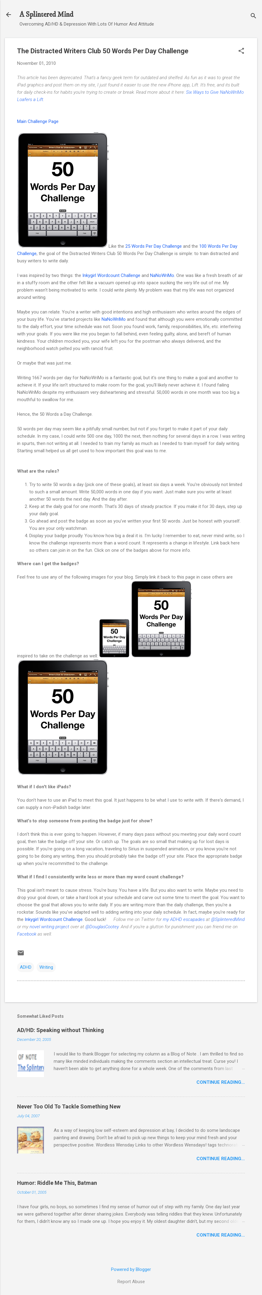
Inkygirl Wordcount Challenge (111, 275)
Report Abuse (131, 1281)
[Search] (253, 16)
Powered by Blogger (131, 1269)
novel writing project (49, 926)
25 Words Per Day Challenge (153, 246)
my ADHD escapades (184, 919)
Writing (46, 967)
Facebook (26, 934)
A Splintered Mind (46, 14)
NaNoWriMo (162, 275)
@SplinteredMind (228, 919)
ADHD (25, 967)
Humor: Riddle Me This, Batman (57, 1183)
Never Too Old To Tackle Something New (68, 1106)
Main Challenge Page (38, 121)
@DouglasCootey (102, 926)
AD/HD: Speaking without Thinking (60, 1030)
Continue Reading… (220, 1082)
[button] (241, 51)
